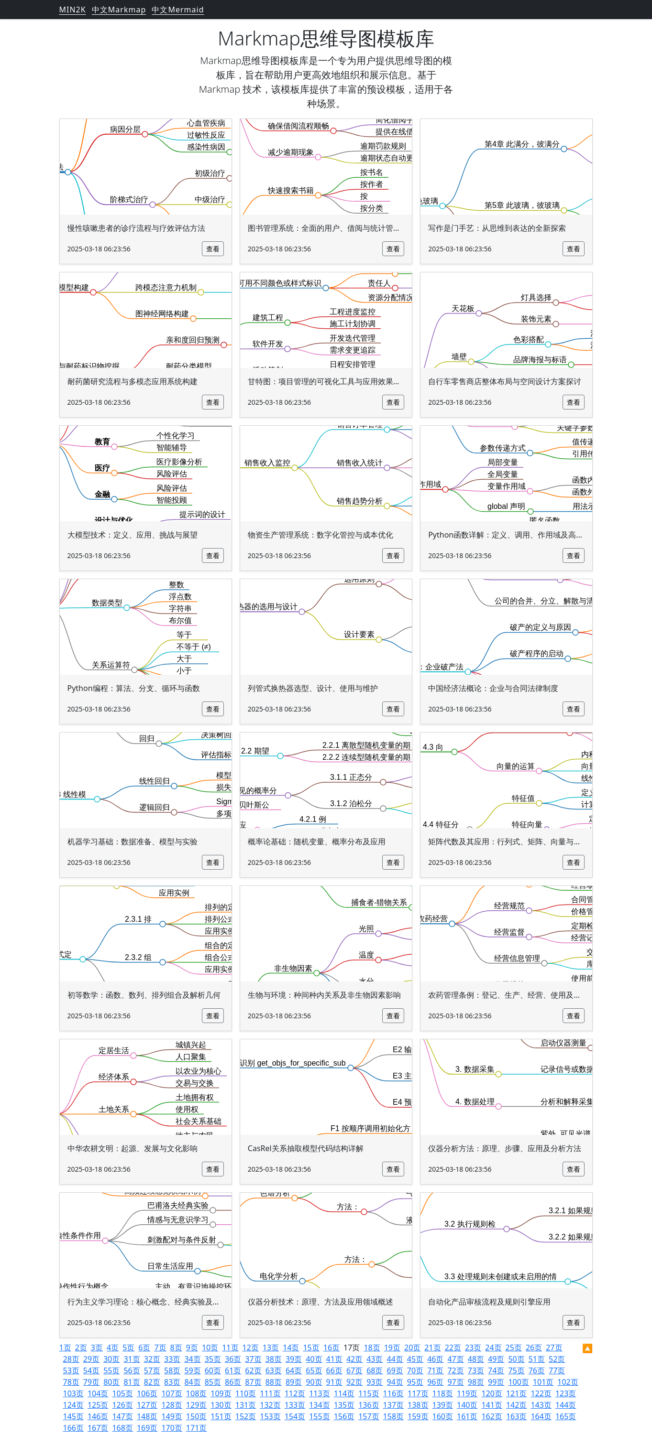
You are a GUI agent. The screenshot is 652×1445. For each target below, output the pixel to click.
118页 (442, 1393)
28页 (71, 1359)
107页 (171, 1393)
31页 (131, 1359)
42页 (354, 1359)
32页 (152, 1359)
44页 (395, 1359)
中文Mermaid (178, 9)
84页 (192, 1382)
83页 (172, 1382)
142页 (516, 1405)
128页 (171, 1405)
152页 (245, 1416)
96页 (435, 1382)
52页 (557, 1359)
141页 (491, 1405)
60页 (213, 1370)
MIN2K (72, 9)
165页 (565, 1416)
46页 (435, 1359)
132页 (270, 1405)
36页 (233, 1359)
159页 (418, 1416)
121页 (516, 1393)
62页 (253, 1370)
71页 (435, 1370)
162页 (491, 1416)
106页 (147, 1393)
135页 (344, 1405)
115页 (368, 1393)
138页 (418, 1405)
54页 (91, 1370)
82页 (152, 1382)
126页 (122, 1405)
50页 (516, 1359)
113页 (319, 1393)
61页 (233, 1370)
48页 (476, 1359)
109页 (220, 1393)
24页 (493, 1347)
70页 (415, 1370)
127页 (147, 1405)
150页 (196, 1416)
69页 (395, 1370)
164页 (540, 1416)
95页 (415, 1382)
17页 (351, 1347)
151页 (220, 1416)
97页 (455, 1382)
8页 (176, 1347)
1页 (65, 1347)
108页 (196, 1393)
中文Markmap (119, 9)
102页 (567, 1382)
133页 (295, 1405)
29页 (91, 1359)
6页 (144, 1347)
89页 (294, 1382)
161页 (467, 1416)
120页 (491, 1393)
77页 (557, 1370)
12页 (251, 1347)
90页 (314, 1382)
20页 (412, 1347)
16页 (331, 1347)
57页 (152, 1370)
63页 (273, 1370)
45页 (415, 1359)
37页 (253, 1359)
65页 (314, 1370)
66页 (334, 1370)
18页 (372, 1347)
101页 (543, 1382)
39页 (294, 1359)
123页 (565, 1393)
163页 (516, 1416)
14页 (291, 1347)
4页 (113, 1347)
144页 (565, 1405)
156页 (344, 1416)
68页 (374, 1370)
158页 (393, 1416)
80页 (111, 1382)
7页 (160, 1347)
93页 (374, 1382)
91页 (334, 1382)
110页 (245, 1393)
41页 (334, 1359)
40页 (314, 1359)
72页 (455, 1370)
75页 (516, 1370)
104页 (98, 1393)
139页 (442, 1405)
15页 (311, 1347)
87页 (253, 1382)
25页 (514, 1347)
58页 (172, 1370)
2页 (81, 1347)
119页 (467, 1393)
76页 (537, 1370)
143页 (540, 1405)
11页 (230, 1347)
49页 (496, 1359)
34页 (192, 1359)
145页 (73, 1416)
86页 (233, 1382)
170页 (171, 1428)
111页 (270, 1393)
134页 (319, 1405)
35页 (213, 1359)
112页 (295, 1393)
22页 (453, 1347)
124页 (73, 1405)
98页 (476, 1382)
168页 (122, 1428)
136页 (368, 1405)
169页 (147, 1428)
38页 (273, 1359)
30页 (111, 1359)
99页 (496, 1382)
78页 (71, 1382)
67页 (354, 1370)
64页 (294, 1370)
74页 (496, 1370)
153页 (270, 1416)
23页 (473, 1347)
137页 (393, 1405)
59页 (192, 1370)
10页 (210, 1347)
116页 (393, 1393)
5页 (128, 1347)
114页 (344, 1393)
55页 (111, 1370)
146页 (98, 1416)
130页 (220, 1405)
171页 (196, 1428)
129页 (196, 1405)
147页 (122, 1416)
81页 (131, 1382)
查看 (213, 248)
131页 (245, 1405)
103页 (73, 1393)
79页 (91, 1382)
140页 (467, 1405)
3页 (97, 1347)
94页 (395, 1382)
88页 (273, 1382)
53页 (71, 1370)
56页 (131, 1370)
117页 (418, 1393)
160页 (442, 1416)
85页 (213, 1382)
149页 (171, 1416)
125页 (98, 1405)
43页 (374, 1359)
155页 (319, 1416)
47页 (455, 1359)
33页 (172, 1359)
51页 (537, 1359)
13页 (271, 1347)
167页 (98, 1428)
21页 (432, 1347)
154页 (295, 1416)
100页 (518, 1382)
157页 (368, 1416)
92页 (354, 1382)
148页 (147, 1416)
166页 (73, 1428)
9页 (192, 1347)
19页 (392, 1347)
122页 (540, 1393)
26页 (534, 1347)
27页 (554, 1347)
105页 (122, 1393)
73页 (476, 1370)
